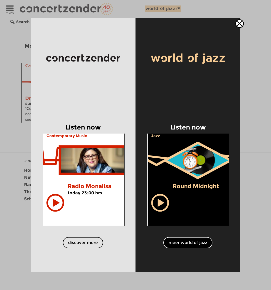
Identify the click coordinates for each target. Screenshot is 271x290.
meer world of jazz (188, 242)
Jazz (155, 136)
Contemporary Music (66, 136)
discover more (83, 242)
